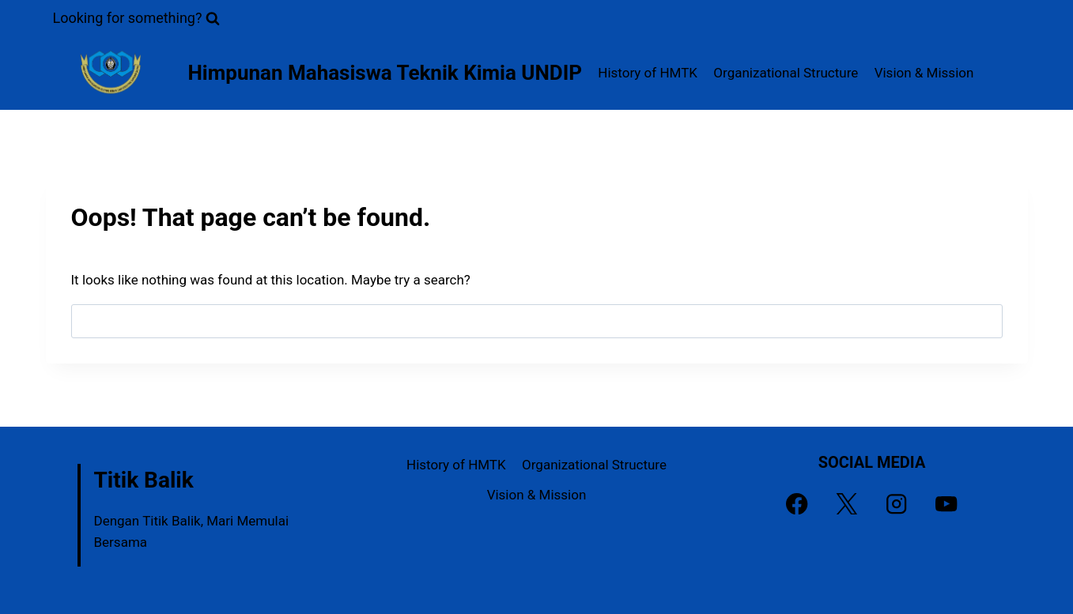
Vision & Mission (924, 73)
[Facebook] (797, 503)
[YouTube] (947, 503)
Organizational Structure (785, 73)
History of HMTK (647, 73)
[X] (847, 503)
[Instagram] (897, 503)
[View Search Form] (137, 18)
